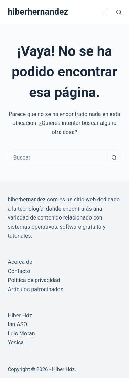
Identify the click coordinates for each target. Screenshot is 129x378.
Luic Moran (21, 333)
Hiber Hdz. (21, 315)
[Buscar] (118, 12)
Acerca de (20, 262)
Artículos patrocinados (35, 289)
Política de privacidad (34, 280)
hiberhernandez (38, 12)
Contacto (19, 271)
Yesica (16, 342)
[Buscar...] (57, 157)
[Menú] (106, 12)
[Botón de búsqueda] (114, 157)
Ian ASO (18, 324)
